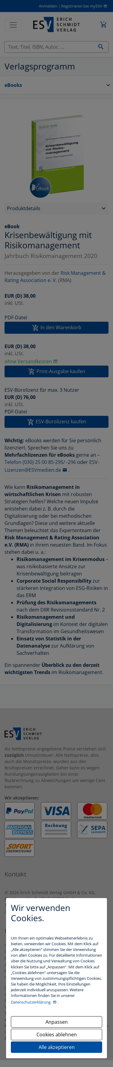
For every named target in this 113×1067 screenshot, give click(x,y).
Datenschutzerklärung (31, 1002)
